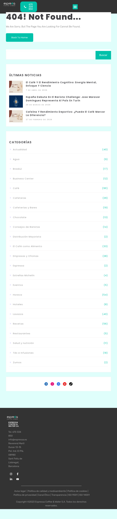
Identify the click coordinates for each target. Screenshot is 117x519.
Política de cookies (77, 491)
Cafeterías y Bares (25, 207)
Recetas (18, 323)
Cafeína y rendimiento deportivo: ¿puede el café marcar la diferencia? (65, 113)
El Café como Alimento (27, 246)
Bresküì (17, 168)
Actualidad (20, 149)
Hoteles (18, 304)
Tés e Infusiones (23, 352)
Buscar (103, 55)
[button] (75, 6)
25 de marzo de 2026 (38, 104)
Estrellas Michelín (24, 275)
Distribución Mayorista (27, 236)
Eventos (18, 285)
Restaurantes (21, 333)
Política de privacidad (25, 495)
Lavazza (18, 314)
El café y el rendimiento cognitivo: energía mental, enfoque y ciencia (61, 84)
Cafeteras (19, 198)
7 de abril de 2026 (36, 90)
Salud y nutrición (23, 343)
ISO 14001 (84, 495)
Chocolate (20, 217)
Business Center (23, 178)
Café (16, 188)
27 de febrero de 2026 (39, 119)
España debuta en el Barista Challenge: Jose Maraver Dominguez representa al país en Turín (63, 98)
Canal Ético (44, 495)
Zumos (17, 362)
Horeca (17, 294)
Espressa (18, 265)
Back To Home (19, 37)
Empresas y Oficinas (26, 256)
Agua (16, 159)
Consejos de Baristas (26, 226)
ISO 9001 (73, 495)
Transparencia (59, 495)
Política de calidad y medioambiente (47, 491)
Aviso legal (20, 491)
